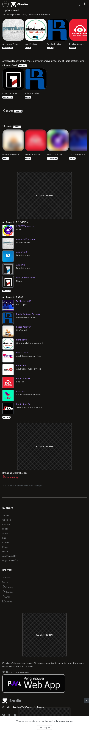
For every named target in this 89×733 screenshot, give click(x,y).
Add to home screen (15, 666)
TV (5, 576)
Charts (7, 596)
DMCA (5, 545)
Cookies (6, 514)
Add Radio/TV (9, 550)
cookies (29, 720)
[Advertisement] (44, 190)
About (5, 527)
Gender (7, 586)
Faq (4, 532)
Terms (5, 509)
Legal (5, 523)
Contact (6, 536)
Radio (6, 572)
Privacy (6, 518)
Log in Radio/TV (10, 555)
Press (5, 541)
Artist (6, 591)
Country (7, 581)
